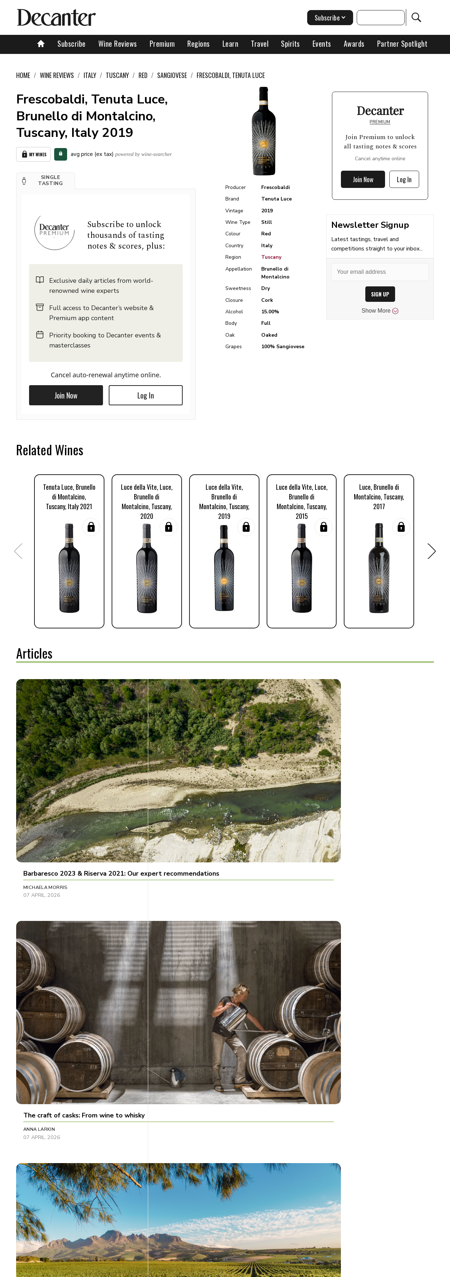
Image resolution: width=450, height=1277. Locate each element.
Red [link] (143, 75)
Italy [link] (90, 75)
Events (322, 43)
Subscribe (71, 43)
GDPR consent (340, 1269)
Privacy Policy (240, 1269)
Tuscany (271, 257)
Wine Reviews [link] (57, 75)
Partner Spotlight (402, 43)
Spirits (290, 43)
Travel (259, 43)
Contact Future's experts (143, 1269)
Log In (145, 393)
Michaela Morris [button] (45, 781)
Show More (380, 311)
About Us (94, 1269)
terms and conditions (290, 1269)
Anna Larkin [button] (177, 781)
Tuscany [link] (117, 75)
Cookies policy (198, 1269)
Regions (198, 43)
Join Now (66, 393)
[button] (46, 178)
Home (23, 75)
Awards (354, 43)
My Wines (33, 153)
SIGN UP (380, 294)
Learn (230, 43)
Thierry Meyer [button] (41, 1090)
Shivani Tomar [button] (317, 1090)
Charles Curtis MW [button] (48, 927)
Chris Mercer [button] (316, 781)
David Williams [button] (181, 927)
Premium (162, 43)
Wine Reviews (117, 43)
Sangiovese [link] (172, 75)
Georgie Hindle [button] (180, 1090)
